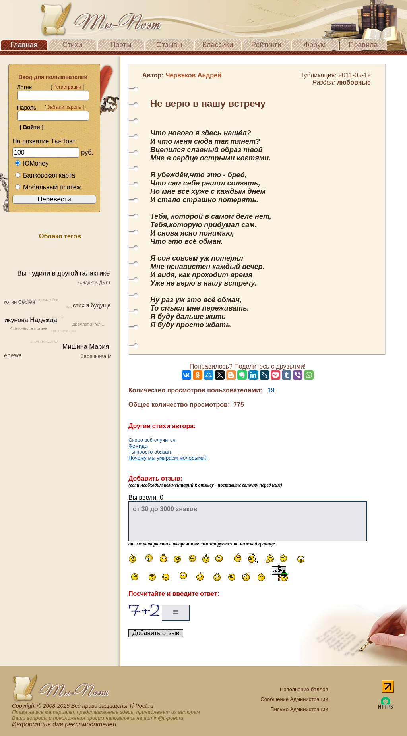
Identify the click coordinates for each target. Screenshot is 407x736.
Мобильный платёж (48, 187)
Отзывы (169, 45)
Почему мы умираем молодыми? (167, 458)
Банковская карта (45, 175)
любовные (354, 82)
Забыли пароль (64, 107)
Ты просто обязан (149, 452)
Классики (218, 45)
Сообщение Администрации (294, 699)
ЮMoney (31, 163)
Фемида (137, 446)
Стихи (72, 45)
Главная (24, 45)
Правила (363, 45)
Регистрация (67, 87)
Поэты (121, 45)
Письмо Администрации (299, 709)
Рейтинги (266, 45)
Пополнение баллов (304, 689)
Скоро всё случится (152, 440)
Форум (315, 45)
